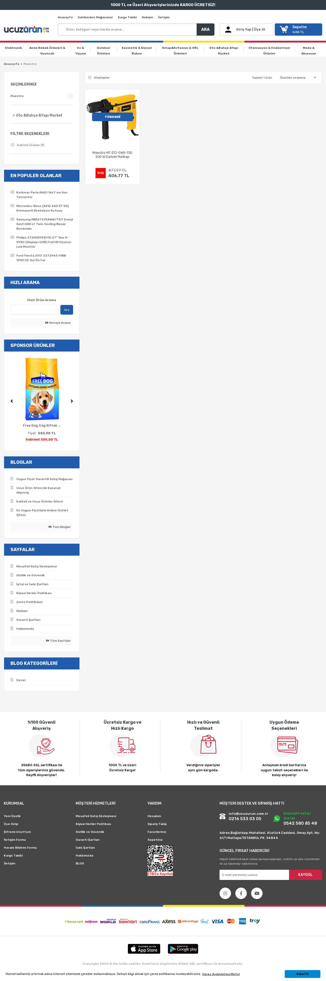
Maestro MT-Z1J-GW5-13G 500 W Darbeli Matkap (112, 155)
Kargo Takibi (127, 17)
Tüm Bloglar (60, 527)
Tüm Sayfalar (58, 640)
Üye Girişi (11, 824)
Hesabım (154, 816)
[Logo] (27, 29)
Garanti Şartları (88, 840)
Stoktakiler (102, 77)
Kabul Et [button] (302, 974)
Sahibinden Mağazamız (95, 17)
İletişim (164, 17)
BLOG (80, 863)
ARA (205, 29)
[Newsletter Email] (271, 875)
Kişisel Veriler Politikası (93, 824)
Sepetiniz (155, 840)
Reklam (147, 17)
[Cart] (298, 29)
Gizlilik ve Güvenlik (90, 832)
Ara (66, 310)
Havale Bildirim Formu (20, 847)
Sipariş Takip (157, 824)
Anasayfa (65, 17)
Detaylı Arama (58, 323)
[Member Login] (246, 29)
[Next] (72, 401)
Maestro (30, 64)
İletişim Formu (15, 840)
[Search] (136, 29)
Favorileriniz (156, 832)
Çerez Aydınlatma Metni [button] (221, 974)
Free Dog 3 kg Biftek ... (42, 425)
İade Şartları (85, 847)
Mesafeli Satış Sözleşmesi (96, 816)
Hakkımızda (84, 855)
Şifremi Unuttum (17, 832)
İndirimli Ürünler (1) (30, 145)
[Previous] (11, 401)
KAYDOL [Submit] (305, 875)
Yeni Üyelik (12, 816)
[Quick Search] (34, 310)
